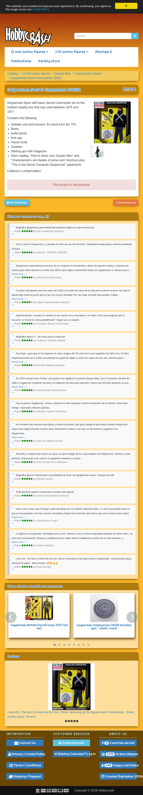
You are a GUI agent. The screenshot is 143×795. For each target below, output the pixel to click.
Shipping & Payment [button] (25, 776)
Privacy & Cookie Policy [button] (26, 754)
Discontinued (125, 202)
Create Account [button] (71, 743)
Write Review (17, 202)
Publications (21, 61)
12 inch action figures (29, 52)
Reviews (13, 656)
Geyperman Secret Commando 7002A (43, 89)
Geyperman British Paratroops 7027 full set (39, 626)
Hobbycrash (106, 790)
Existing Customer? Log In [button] (72, 754)
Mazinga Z (103, 52)
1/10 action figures (71, 52)
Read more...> (19, 274)
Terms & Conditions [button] (25, 765)
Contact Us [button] (25, 743)
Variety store (49, 61)
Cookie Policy (40, 9)
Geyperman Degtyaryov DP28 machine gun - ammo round (104, 626)
